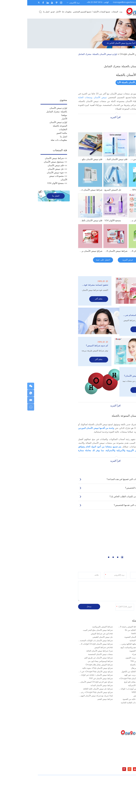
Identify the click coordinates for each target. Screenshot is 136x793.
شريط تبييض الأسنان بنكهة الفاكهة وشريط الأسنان (106, 642)
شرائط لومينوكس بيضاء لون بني (73, 659)
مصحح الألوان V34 (81, 763)
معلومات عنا (40, 12)
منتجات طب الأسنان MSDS (115, 690)
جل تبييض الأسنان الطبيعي (75, 635)
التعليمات (36, 129)
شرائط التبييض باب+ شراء (115, 652)
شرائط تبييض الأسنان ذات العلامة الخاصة (109, 700)
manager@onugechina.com (99, 2)
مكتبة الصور (34, 132)
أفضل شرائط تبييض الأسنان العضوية (111, 635)
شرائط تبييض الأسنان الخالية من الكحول (109, 669)
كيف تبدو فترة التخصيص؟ (88, 485)
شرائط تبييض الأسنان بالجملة (114, 662)
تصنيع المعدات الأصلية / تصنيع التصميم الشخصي (64, 12)
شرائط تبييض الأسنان (80, 739)
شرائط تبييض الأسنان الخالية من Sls (111, 628)
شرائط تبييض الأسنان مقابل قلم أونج (111, 680)
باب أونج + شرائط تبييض (115, 693)
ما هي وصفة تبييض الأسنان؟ (109, 374)
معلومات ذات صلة (32, 139)
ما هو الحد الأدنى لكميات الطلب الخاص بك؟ (88, 494)
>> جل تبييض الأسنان (30, 168)
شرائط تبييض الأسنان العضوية (113, 649)
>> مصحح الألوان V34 (30, 181)
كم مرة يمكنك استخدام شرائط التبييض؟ (108, 314)
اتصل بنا (19, 12)
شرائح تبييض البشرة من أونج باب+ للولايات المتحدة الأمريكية (101, 687)
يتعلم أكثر (71, 299)
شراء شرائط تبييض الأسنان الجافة (72, 649)
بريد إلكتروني (46, 2)
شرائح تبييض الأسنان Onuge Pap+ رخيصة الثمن (66, 690)
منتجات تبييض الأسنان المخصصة (73, 652)
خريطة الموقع (22, 777)
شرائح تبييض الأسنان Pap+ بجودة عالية (70, 666)
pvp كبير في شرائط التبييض (75, 631)
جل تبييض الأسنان (82, 751)
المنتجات (87, 12)
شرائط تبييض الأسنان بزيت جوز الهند (111, 673)
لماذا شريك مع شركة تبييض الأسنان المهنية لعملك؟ (66, 693)
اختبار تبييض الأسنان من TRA (114, 659)
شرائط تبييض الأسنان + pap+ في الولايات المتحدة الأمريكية (62, 673)
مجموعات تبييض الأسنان (79, 759)
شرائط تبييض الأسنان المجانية (113, 638)
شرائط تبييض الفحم (78, 697)
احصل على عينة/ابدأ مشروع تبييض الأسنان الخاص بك (100, 43)
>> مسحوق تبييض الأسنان (28, 161)
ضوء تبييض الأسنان (81, 755)
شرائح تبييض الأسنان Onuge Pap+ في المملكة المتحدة (63, 669)
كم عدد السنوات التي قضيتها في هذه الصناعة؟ (88, 477)
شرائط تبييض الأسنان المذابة (74, 683)
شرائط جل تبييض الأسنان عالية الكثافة (71, 687)
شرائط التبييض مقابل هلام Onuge (72, 662)
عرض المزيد (100, 260)
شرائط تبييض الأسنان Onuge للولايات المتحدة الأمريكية (64, 642)
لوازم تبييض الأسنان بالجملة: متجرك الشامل (70, 54)
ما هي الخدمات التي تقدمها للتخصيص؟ (88, 503)
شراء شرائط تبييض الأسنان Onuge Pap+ (108, 676)
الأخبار (31, 12)
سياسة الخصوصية (118, 780)
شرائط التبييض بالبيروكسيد (75, 624)
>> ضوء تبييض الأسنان (30, 171)
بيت (93, 12)
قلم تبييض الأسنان (82, 747)
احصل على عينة (76, 260)
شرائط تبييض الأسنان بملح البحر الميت (71, 628)
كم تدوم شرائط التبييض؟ (70, 344)
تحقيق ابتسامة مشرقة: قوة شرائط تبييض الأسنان (67, 285)
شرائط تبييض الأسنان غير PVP (74, 676)
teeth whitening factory (114, 631)
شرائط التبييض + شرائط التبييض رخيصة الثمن (107, 624)
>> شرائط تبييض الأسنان (29, 157)
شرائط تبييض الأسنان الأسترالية (113, 683)
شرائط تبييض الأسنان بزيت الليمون (111, 656)
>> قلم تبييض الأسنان (30, 164)
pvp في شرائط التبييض (76, 645)
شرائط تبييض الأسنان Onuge (105, 54)
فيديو (26, 12)
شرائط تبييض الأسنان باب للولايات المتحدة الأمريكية (66, 638)
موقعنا (37, 115)
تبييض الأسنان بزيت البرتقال (114, 666)
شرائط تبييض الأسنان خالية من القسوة (110, 697)
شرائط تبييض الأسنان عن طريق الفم (71, 656)
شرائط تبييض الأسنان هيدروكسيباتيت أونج (109, 645)
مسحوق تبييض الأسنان (80, 743)
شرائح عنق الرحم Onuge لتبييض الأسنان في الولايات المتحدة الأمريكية (58, 680)
